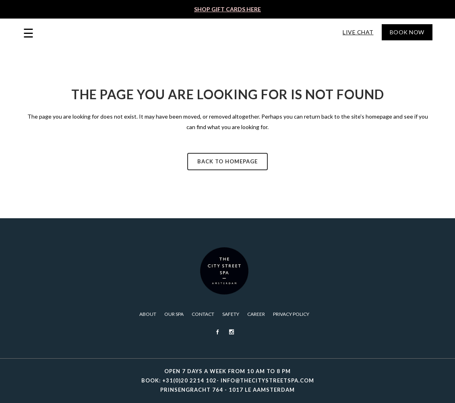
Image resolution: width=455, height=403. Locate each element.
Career (256, 314)
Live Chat (358, 32)
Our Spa (174, 314)
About (147, 314)
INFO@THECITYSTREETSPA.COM (267, 380)
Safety (230, 314)
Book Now (407, 32)
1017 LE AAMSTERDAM (262, 389)
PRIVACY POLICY (291, 314)
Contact (203, 314)
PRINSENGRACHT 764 (191, 389)
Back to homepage (227, 161)
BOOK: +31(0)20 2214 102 (179, 380)
